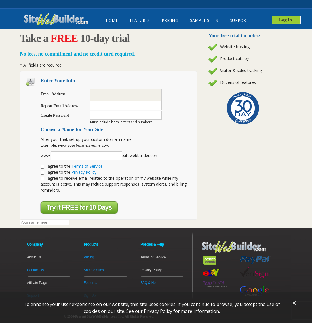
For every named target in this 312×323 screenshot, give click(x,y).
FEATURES (140, 20)
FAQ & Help (149, 283)
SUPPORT (239, 20)
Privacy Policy (83, 172)
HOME (112, 20)
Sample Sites (204, 20)
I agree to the (72, 166)
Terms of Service (87, 166)
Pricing (170, 20)
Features (90, 283)
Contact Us (35, 270)
